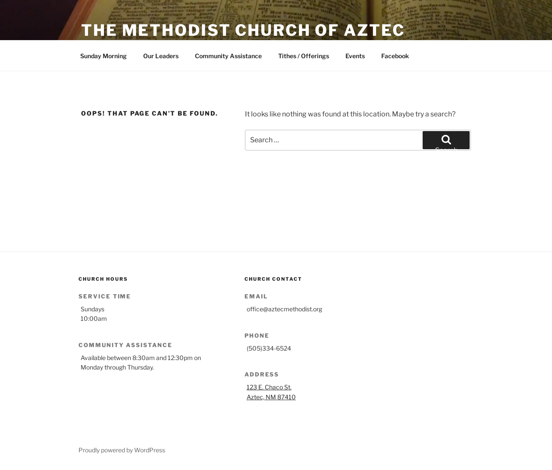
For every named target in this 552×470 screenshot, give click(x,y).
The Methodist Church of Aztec (243, 30)
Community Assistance (228, 56)
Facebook (395, 56)
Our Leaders (161, 56)
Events (355, 56)
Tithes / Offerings (303, 56)
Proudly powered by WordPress (121, 450)
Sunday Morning (103, 56)
